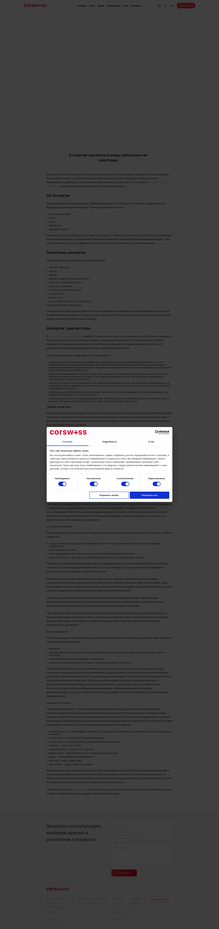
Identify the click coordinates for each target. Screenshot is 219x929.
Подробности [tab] (110, 441)
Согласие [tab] (67, 441)
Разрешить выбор (109, 495)
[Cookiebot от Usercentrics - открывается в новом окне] (157, 432)
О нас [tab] (151, 441)
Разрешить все (149, 495)
